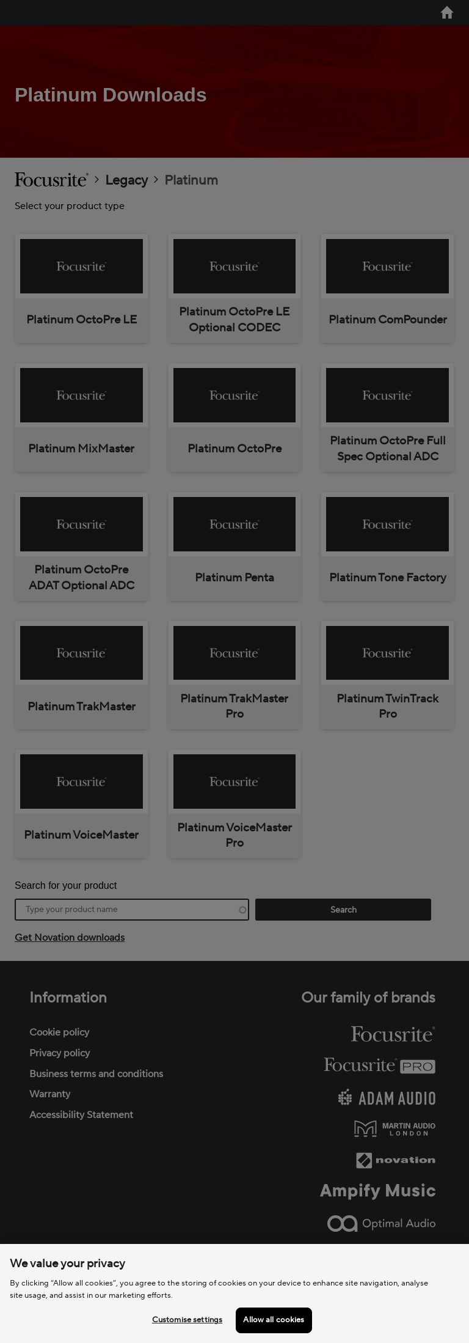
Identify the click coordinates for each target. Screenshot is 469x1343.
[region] (234, 1293)
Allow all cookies (273, 1320)
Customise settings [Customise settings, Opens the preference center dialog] (187, 1320)
